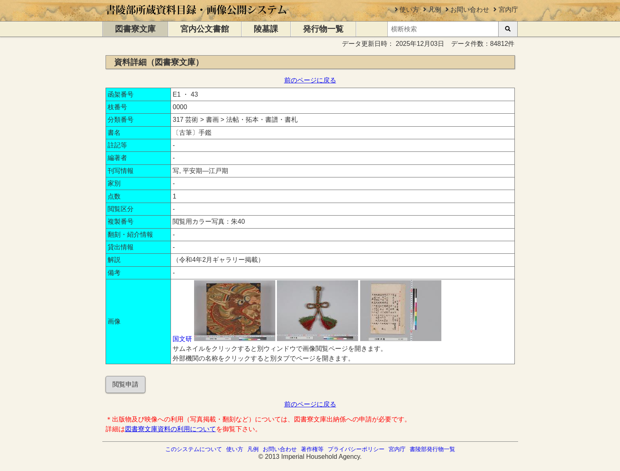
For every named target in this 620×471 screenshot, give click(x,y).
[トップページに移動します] (197, 17)
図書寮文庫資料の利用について (170, 429)
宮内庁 (508, 9)
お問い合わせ (469, 9)
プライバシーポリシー (356, 449)
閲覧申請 (125, 384)
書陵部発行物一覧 (432, 449)
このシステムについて (193, 449)
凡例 (434, 9)
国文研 (182, 338)
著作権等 (312, 449)
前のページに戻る (310, 80)
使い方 (409, 9)
